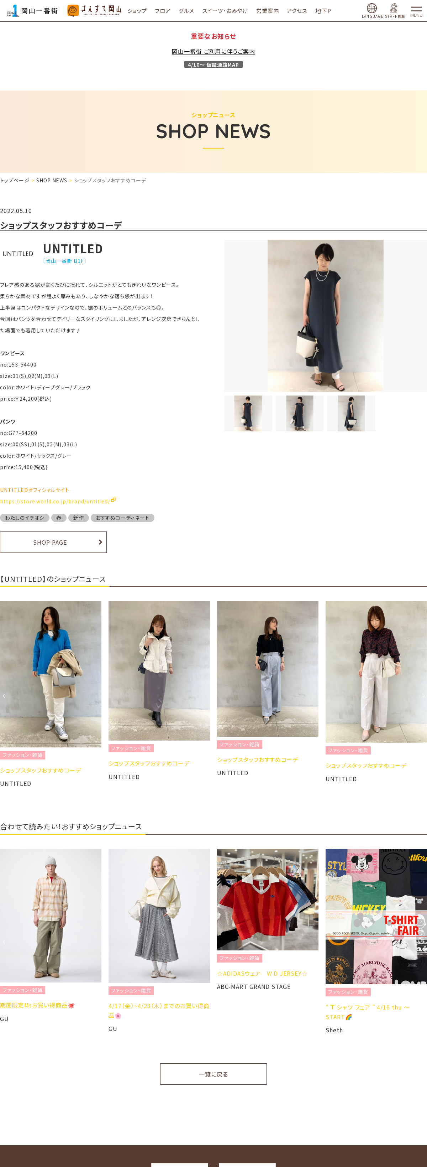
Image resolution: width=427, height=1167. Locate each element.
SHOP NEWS (52, 180)
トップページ (15, 180)
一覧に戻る (213, 1074)
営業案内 (274, 10)
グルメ (193, 10)
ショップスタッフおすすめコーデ (40, 770)
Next (423, 695)
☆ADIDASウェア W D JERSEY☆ (262, 973)
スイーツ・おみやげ (232, 10)
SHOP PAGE (50, 542)
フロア (170, 10)
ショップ (143, 10)
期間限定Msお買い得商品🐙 (37, 1005)
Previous (3, 695)
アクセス (304, 10)
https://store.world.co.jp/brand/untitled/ (55, 501)
